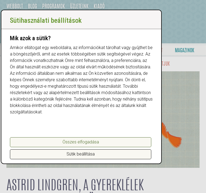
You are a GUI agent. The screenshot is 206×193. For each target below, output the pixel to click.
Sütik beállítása (81, 154)
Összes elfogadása (80, 141)
